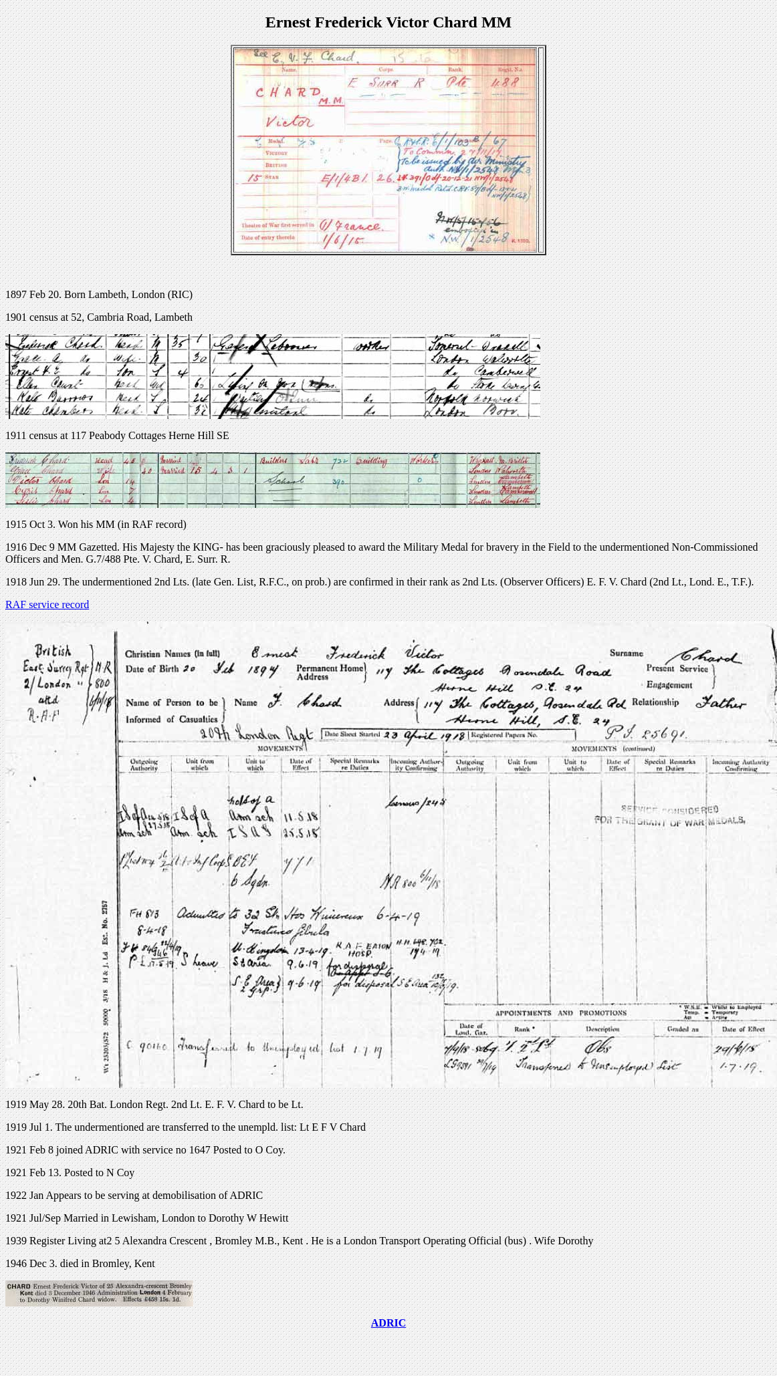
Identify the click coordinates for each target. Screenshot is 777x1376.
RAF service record (47, 604)
